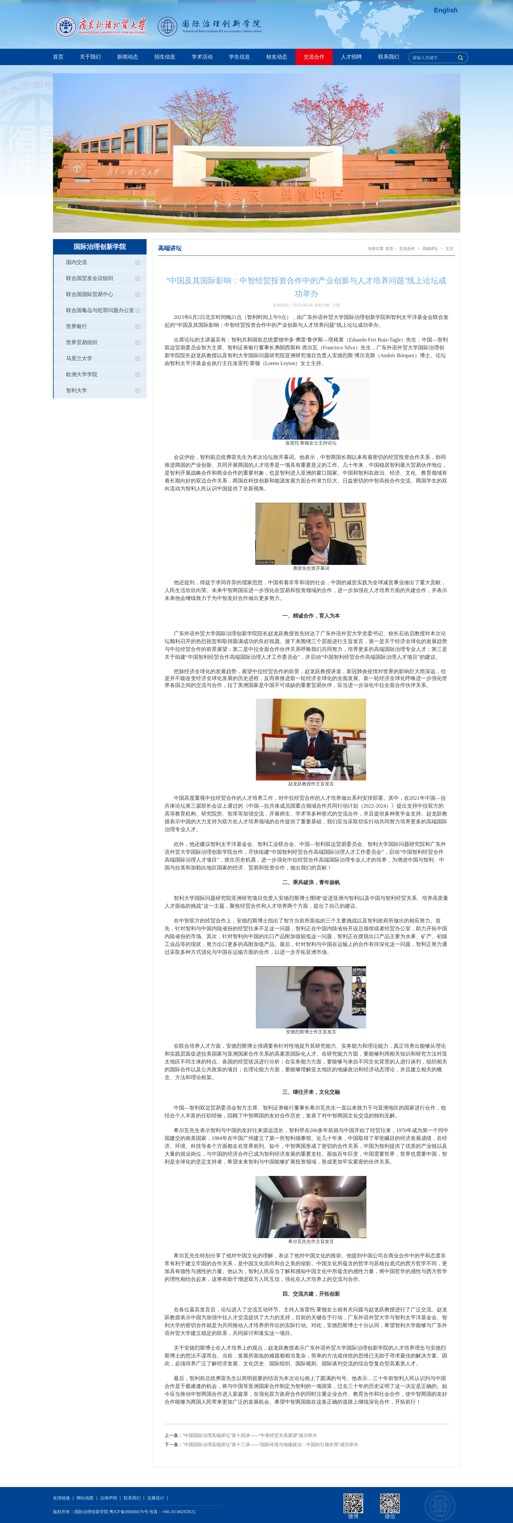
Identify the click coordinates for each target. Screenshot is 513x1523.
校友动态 (276, 57)
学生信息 (239, 57)
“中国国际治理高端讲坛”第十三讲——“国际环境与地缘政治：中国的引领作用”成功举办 (271, 1444)
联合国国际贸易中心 (89, 294)
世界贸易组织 (81, 342)
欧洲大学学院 (81, 374)
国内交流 (76, 262)
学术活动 (202, 57)
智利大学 (76, 390)
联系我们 (388, 57)
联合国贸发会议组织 (89, 278)
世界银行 (76, 326)
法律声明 (108, 1498)
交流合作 (314, 57)
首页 (58, 57)
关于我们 (90, 57)
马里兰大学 (79, 358)
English (446, 10)
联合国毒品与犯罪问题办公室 (100, 310)
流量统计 (155, 1498)
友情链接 (61, 1498)
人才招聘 (351, 57)
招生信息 (164, 57)
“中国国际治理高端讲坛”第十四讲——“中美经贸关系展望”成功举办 (250, 1435)
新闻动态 (127, 57)
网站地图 (85, 1498)
